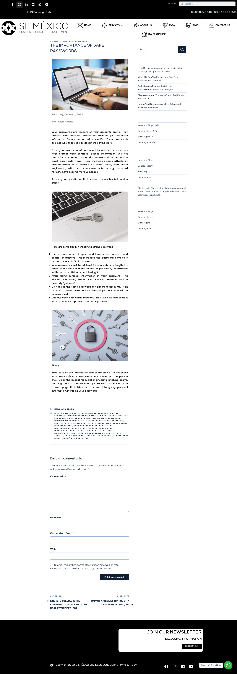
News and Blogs (64, 409)
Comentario (58, 476)
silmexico (81, 41)
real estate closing (67, 423)
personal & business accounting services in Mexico (87, 418)
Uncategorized (145, 142)
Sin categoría (144, 136)
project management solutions (74, 421)
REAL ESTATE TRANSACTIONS (88, 433)
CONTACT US (219, 25)
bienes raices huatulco (69, 413)
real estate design (86, 426)
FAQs (169, 25)
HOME (84, 25)
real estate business (109, 421)
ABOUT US (143, 25)
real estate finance (85, 428)
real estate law (80, 431)
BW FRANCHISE (154, 34)
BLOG (192, 25)
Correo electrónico (62, 533)
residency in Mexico (77, 436)
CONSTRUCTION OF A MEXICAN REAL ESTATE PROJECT (97, 416)
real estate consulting (96, 423)
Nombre (55, 517)
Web (53, 549)
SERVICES (112, 25)
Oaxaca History (145, 131)
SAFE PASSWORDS (101, 436)
